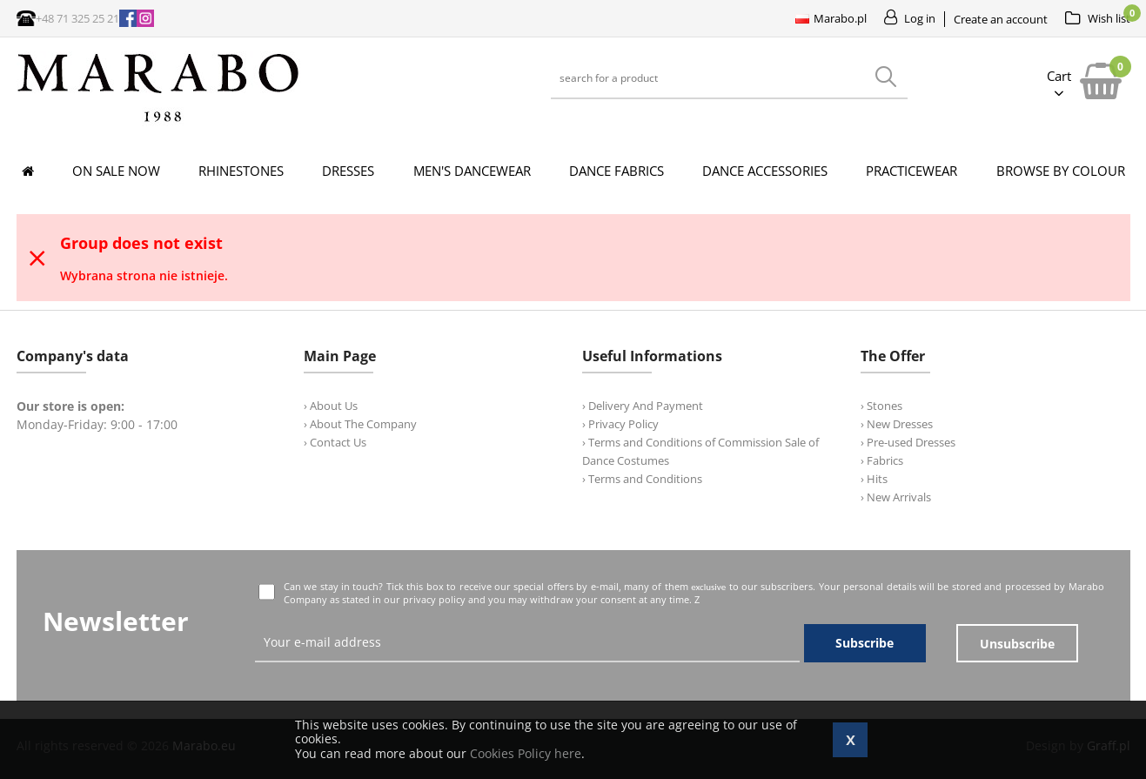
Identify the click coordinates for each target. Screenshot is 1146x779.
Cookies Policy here (525, 753)
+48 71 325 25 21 (77, 18)
